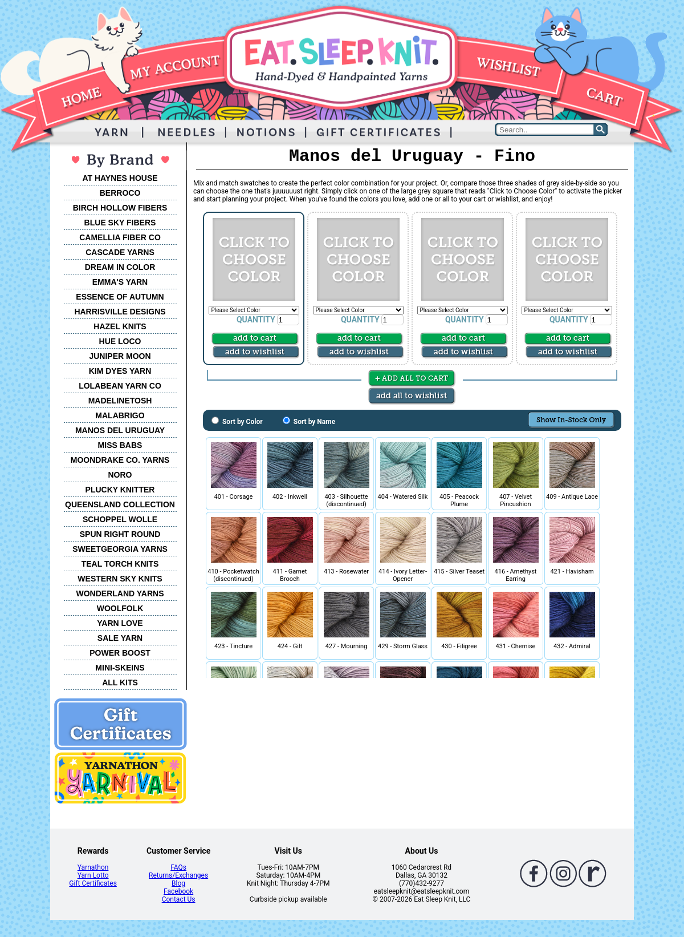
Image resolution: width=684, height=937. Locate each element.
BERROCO (120, 192)
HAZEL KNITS (119, 326)
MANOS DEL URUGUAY (120, 430)
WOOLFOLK (120, 608)
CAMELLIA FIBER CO (120, 237)
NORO (120, 474)
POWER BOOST (119, 652)
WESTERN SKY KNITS (120, 578)
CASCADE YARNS (119, 252)
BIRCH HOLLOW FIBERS (120, 207)
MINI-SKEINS (119, 667)
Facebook (178, 891)
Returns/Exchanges (178, 875)
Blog (178, 883)
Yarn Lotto (93, 875)
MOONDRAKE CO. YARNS (120, 460)
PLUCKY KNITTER (120, 489)
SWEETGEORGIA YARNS (120, 549)
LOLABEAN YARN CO (120, 385)
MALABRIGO (119, 415)
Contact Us (179, 899)
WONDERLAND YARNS (120, 593)
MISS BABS (120, 445)
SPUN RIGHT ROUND (120, 534)
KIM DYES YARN (120, 370)
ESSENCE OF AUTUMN (120, 296)
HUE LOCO (120, 341)
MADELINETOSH (120, 400)
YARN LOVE (119, 623)
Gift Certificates (92, 883)
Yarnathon (93, 867)
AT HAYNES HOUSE (119, 178)
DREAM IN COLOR (120, 267)
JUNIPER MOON (119, 356)
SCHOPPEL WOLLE (120, 519)
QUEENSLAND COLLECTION (120, 504)
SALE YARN (119, 638)
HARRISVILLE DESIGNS (119, 311)
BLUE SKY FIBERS (120, 222)
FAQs (178, 867)
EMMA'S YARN (120, 281)
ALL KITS (120, 682)
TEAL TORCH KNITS (120, 563)
